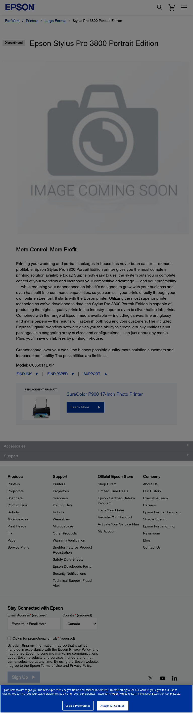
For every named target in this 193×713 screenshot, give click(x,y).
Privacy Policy (118, 693)
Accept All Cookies (113, 705)
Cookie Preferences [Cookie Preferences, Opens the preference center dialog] (77, 705)
